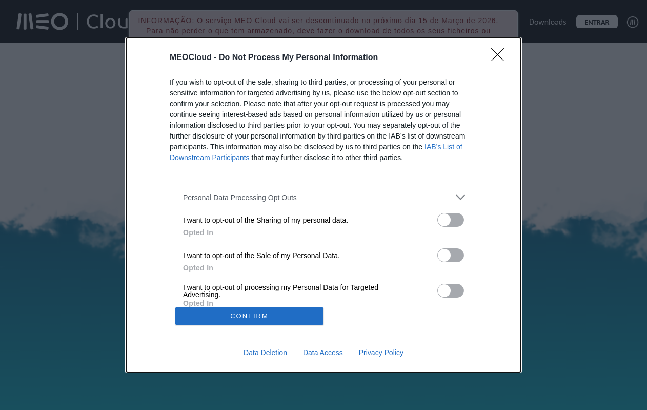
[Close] (501, 58)
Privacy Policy (381, 352)
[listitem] (323, 197)
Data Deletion (265, 352)
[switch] (450, 220)
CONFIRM (249, 316)
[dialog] (323, 205)
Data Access (323, 352)
